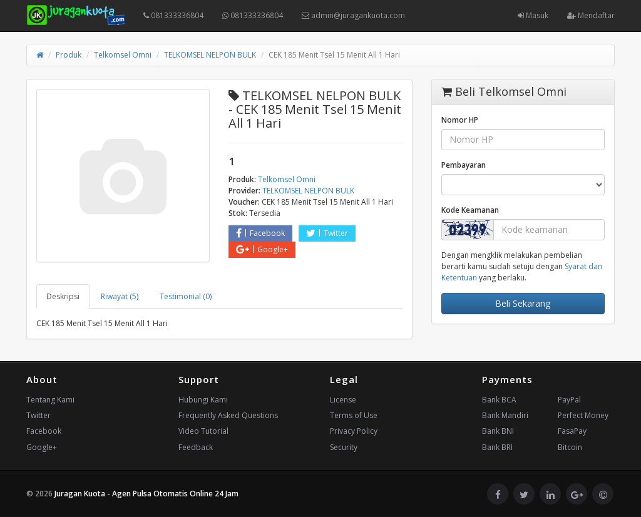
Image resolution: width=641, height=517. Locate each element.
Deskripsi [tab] (62, 296)
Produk (68, 54)
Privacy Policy (353, 431)
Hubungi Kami (203, 399)
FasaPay (572, 431)
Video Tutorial (203, 431)
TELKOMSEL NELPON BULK (210, 54)
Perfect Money (583, 415)
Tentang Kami (50, 399)
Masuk (533, 15)
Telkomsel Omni (122, 54)
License (343, 399)
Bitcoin (570, 447)
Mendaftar (591, 15)
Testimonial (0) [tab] (186, 296)
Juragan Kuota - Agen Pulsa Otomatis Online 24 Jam (146, 493)
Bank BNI (498, 431)
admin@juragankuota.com (353, 15)
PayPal (569, 399)
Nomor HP (459, 120)
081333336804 (173, 15)
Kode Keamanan (470, 210)
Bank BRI (497, 447)
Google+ (262, 249)
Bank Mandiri (505, 415)
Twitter (327, 233)
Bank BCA (499, 399)
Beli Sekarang (522, 303)
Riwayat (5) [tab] (119, 296)
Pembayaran (463, 165)
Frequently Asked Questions (228, 415)
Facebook (260, 233)
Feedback (195, 447)
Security (343, 447)
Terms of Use (353, 415)
